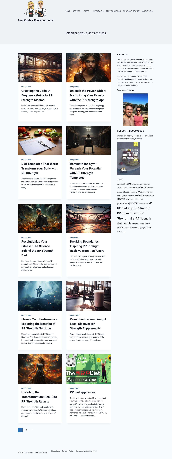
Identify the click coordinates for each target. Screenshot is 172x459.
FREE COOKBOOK (113, 11)
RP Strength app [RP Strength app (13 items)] (128, 213)
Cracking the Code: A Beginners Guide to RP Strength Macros (36, 95)
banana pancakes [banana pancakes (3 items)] (137, 184)
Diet (22, 87)
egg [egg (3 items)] (148, 192)
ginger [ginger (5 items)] (125, 195)
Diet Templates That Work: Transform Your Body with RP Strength (39, 168)
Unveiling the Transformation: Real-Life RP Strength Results (39, 396)
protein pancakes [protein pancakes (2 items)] (143, 203)
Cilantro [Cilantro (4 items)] (126, 192)
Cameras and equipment (86, 451)
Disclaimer (55, 451)
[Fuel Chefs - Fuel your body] (35, 11)
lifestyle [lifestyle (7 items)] (121, 199)
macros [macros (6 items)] (129, 199)
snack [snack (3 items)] (142, 224)
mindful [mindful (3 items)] (140, 199)
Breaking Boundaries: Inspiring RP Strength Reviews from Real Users (87, 246)
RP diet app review (82, 392)
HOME (67, 11)
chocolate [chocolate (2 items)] (150, 187)
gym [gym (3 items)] (136, 195)
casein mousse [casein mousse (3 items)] (134, 187)
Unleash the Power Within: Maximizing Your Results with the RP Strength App (88, 95)
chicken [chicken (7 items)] (143, 187)
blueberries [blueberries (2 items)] (147, 184)
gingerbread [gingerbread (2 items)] (131, 195)
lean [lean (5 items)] (152, 195)
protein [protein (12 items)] (134, 203)
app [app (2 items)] (118, 184)
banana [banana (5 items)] (127, 184)
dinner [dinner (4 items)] (143, 192)
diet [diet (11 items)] (138, 191)
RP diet (28, 87)
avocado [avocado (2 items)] (121, 184)
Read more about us (125, 90)
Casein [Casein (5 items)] (125, 187)
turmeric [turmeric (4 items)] (134, 228)
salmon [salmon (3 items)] (136, 224)
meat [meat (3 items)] (135, 199)
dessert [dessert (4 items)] (132, 192)
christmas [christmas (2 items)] (119, 192)
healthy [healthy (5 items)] (141, 195)
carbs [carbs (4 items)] (119, 187)
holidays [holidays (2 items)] (147, 195)
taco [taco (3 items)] (125, 228)
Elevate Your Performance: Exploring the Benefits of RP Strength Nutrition (39, 323)
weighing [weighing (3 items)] (141, 228)
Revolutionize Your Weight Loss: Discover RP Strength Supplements (88, 323)
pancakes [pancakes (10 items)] (123, 203)
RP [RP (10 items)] (150, 203)
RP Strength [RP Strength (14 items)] (142, 208)
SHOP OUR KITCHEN (131, 11)
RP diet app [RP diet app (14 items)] (125, 208)
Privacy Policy (68, 451)
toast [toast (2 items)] (128, 228)
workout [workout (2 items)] (124, 232)
